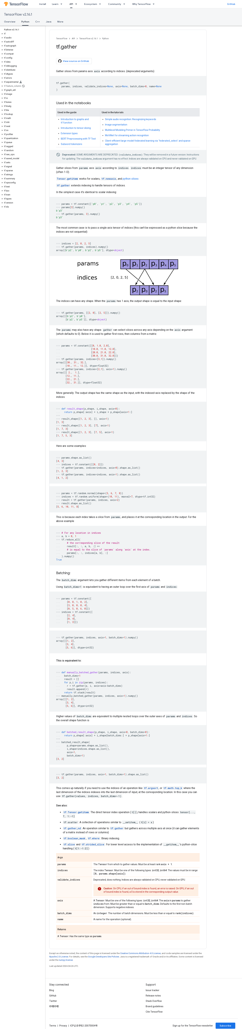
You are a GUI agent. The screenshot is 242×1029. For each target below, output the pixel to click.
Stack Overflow (154, 1001)
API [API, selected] (71, 4)
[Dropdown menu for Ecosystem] (101, 4)
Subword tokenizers (71, 144)
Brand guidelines (154, 1006)
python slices (130, 178)
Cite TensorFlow (154, 1011)
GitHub (231, 4)
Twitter (53, 1001)
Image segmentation (116, 124)
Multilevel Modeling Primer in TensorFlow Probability (132, 130)
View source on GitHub (73, 61)
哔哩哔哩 (54, 1006)
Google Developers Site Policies (103, 956)
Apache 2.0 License (58, 956)
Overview (9, 21)
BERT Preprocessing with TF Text (78, 138)
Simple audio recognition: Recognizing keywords (130, 119)
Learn (55, 4)
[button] (22, 34)
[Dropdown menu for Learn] (62, 4)
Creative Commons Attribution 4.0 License (140, 953)
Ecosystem (90, 4)
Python (105, 38)
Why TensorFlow (141, 4)
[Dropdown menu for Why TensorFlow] (155, 4)
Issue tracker (152, 990)
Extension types (69, 133)
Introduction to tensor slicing (76, 128)
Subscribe (225, 1025)
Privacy (63, 1025)
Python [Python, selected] (25, 21)
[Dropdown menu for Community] (125, 4)
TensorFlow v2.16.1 (18, 14)
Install (42, 4)
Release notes (153, 995)
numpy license (66, 960)
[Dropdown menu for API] (77, 4)
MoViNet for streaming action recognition (127, 135)
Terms (52, 1025)
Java (48, 21)
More (60, 21)
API (73, 38)
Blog (51, 990)
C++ (37, 21)
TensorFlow (61, 38)
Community (114, 4)
